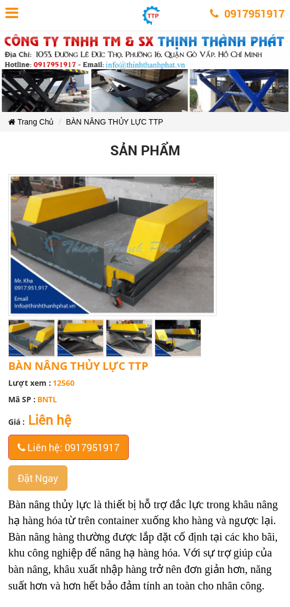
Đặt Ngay (38, 478)
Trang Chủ (31, 121)
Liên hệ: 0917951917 (69, 447)
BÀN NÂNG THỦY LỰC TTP (114, 121)
